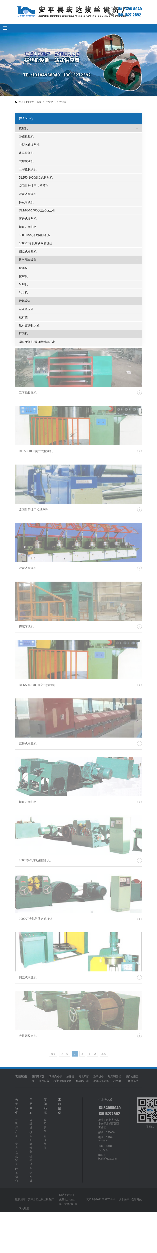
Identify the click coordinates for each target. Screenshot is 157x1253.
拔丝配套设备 (27, 259)
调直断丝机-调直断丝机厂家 (37, 341)
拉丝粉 (23, 268)
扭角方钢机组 (27, 226)
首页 (39, 102)
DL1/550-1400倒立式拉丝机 (37, 210)
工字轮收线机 (27, 169)
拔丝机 (63, 102)
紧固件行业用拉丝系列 (33, 185)
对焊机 (23, 284)
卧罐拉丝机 (26, 136)
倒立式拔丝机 (27, 251)
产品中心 (50, 102)
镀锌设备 (25, 300)
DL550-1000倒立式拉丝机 (36, 177)
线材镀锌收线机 (29, 325)
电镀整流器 (26, 309)
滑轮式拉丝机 (27, 194)
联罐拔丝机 (26, 161)
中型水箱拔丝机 (29, 144)
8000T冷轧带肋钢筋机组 (35, 235)
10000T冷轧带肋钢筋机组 (35, 243)
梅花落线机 (26, 202)
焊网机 (23, 333)
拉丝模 (23, 276)
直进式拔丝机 (27, 218)
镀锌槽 (23, 317)
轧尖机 (23, 292)
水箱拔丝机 (26, 152)
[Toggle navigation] (5, 28)
